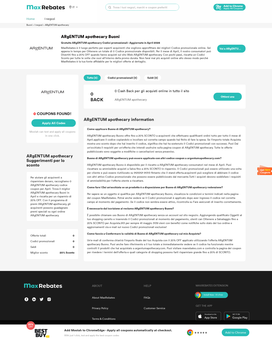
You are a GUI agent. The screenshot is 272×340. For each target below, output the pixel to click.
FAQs (147, 297)
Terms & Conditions (103, 319)
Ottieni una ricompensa (227, 101)
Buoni (29, 24)
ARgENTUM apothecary (57, 24)
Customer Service (154, 308)
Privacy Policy (100, 308)
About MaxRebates (103, 297)
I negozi (39, 24)
